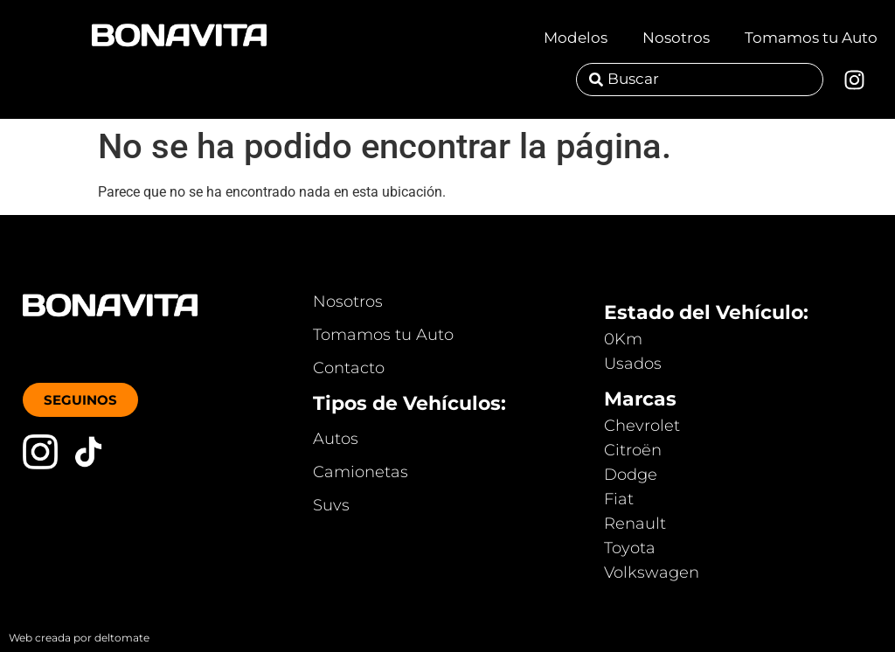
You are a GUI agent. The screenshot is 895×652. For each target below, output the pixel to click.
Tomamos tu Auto (811, 37)
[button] (80, 400)
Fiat (619, 499)
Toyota (630, 548)
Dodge (630, 474)
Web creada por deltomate (79, 637)
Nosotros (676, 37)
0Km (623, 339)
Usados (633, 363)
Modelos (575, 37)
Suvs (331, 505)
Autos (335, 438)
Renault (635, 523)
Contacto (349, 368)
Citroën (633, 450)
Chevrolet (642, 425)
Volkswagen (651, 572)
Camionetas (360, 472)
